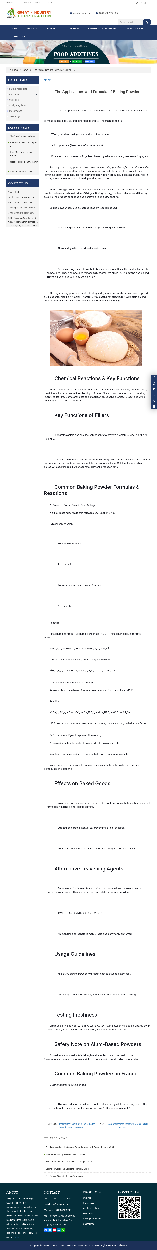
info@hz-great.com (82, 13)
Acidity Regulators (18, 105)
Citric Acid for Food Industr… (24, 171)
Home (14, 28)
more (17, 1237)
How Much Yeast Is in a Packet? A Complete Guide (70, 1161)
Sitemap (123, 1245)
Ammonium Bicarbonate (102, 28)
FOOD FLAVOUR (134, 28)
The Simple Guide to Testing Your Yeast (64, 1176)
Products (54, 28)
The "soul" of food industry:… (24, 136)
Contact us (18, 36)
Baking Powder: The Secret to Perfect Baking (67, 1169)
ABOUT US (32, 28)
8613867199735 (27, 207)
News (74, 28)
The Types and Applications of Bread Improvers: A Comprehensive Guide (80, 1147)
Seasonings (14, 116)
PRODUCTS (92, 1192)
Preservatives (15, 111)
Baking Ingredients (18, 89)
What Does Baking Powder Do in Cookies (65, 1154)
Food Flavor (15, 94)
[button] (60, 28)
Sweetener (14, 100)
